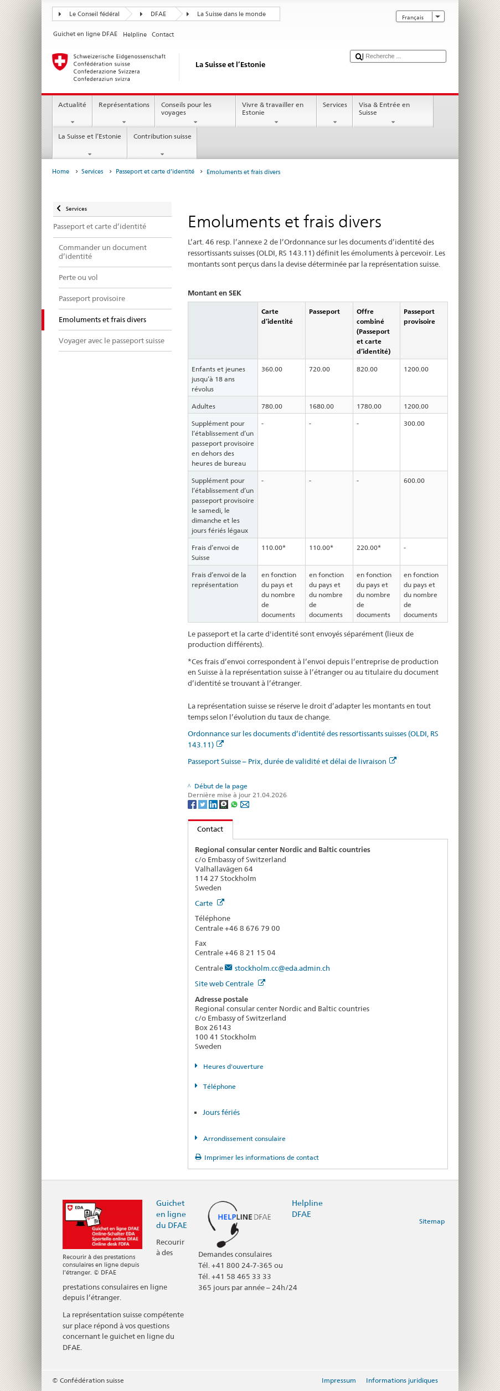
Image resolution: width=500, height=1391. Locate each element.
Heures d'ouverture (233, 1066)
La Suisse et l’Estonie (90, 145)
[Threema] (224, 804)
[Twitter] (203, 804)
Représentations (123, 113)
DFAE (158, 14)
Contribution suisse (162, 145)
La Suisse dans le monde (231, 14)
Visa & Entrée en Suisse (393, 113)
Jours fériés (221, 1112)
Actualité (72, 113)
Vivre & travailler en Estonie (276, 113)
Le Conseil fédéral (94, 14)
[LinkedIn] (214, 804)
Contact (206, 828)
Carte (209, 903)
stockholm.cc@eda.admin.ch (282, 968)
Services (334, 113)
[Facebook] (193, 804)
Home (60, 171)
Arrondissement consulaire (244, 1138)
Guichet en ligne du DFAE (171, 1214)
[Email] (244, 804)
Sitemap (432, 1221)
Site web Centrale (230, 983)
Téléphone (219, 1086)
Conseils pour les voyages (195, 113)
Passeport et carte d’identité (155, 171)
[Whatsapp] (235, 804)
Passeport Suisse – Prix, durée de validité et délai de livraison (292, 761)
